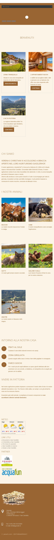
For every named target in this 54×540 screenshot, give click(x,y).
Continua (36, 88)
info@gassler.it (16, 526)
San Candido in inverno (10, 446)
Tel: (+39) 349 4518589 (14, 524)
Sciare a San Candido (9, 448)
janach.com (7, 534)
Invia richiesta (10, 83)
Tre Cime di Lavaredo (9, 444)
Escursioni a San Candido (11, 440)
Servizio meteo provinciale (9, 433)
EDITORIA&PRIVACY (20, 534)
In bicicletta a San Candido (11, 442)
